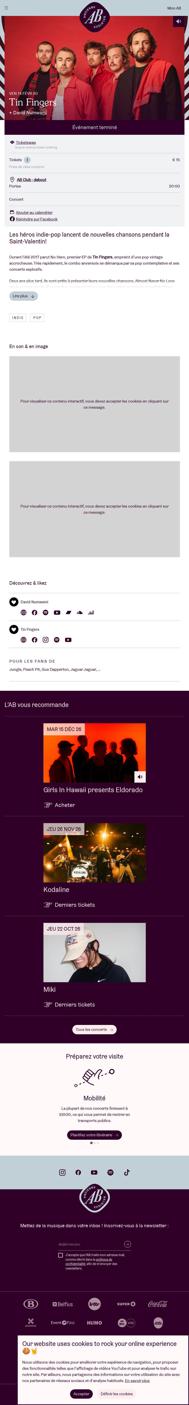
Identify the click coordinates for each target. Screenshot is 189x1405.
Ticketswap (22, 142)
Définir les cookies (117, 1393)
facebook (78, 1172)
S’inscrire (127, 1244)
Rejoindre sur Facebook (33, 219)
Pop (37, 318)
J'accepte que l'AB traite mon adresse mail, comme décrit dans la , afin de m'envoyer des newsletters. (95, 1261)
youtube (94, 1172)
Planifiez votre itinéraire (94, 1134)
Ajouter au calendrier (31, 212)
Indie (18, 318)
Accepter (81, 1393)
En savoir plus (137, 1380)
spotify (110, 1172)
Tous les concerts (94, 1029)
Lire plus (24, 295)
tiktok (127, 1172)
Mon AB (174, 8)
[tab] (91, 1143)
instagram (62, 1172)
